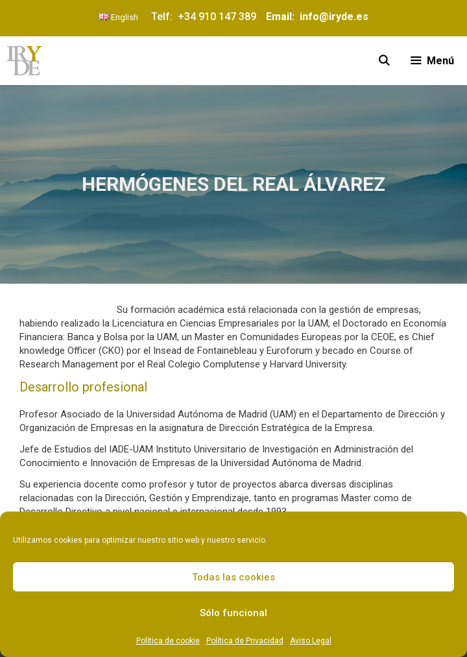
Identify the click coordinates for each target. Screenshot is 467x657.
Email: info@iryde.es (315, 16)
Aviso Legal (310, 640)
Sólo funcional (233, 613)
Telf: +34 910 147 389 (206, 16)
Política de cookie (168, 640)
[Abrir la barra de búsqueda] (384, 60)
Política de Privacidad (244, 640)
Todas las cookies (233, 577)
